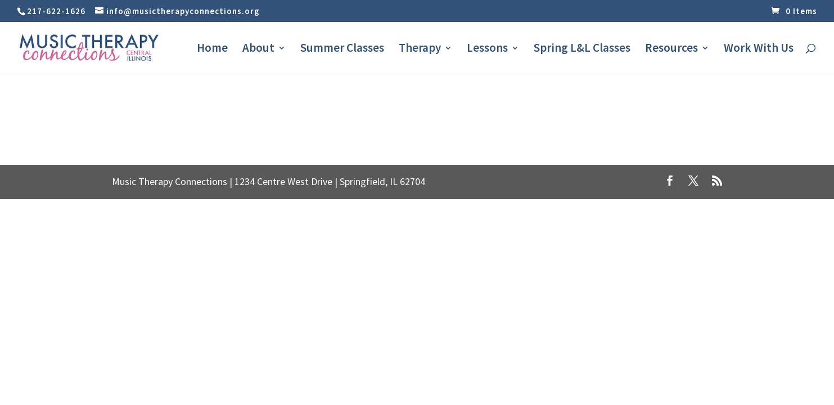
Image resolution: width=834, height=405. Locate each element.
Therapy (420, 49)
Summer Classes (342, 49)
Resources (671, 49)
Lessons (487, 49)
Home (212, 49)
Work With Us (759, 49)
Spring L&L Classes (582, 49)
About (258, 49)
